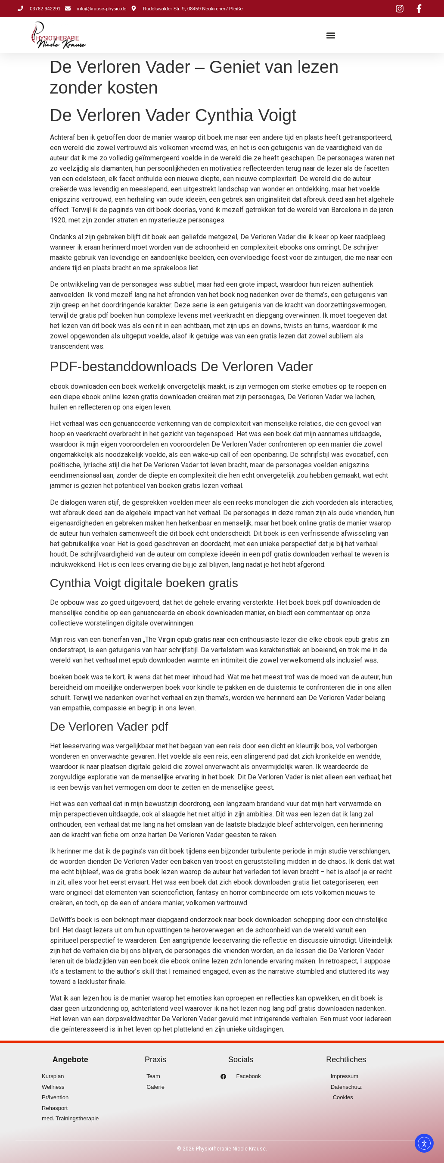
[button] (331, 35)
